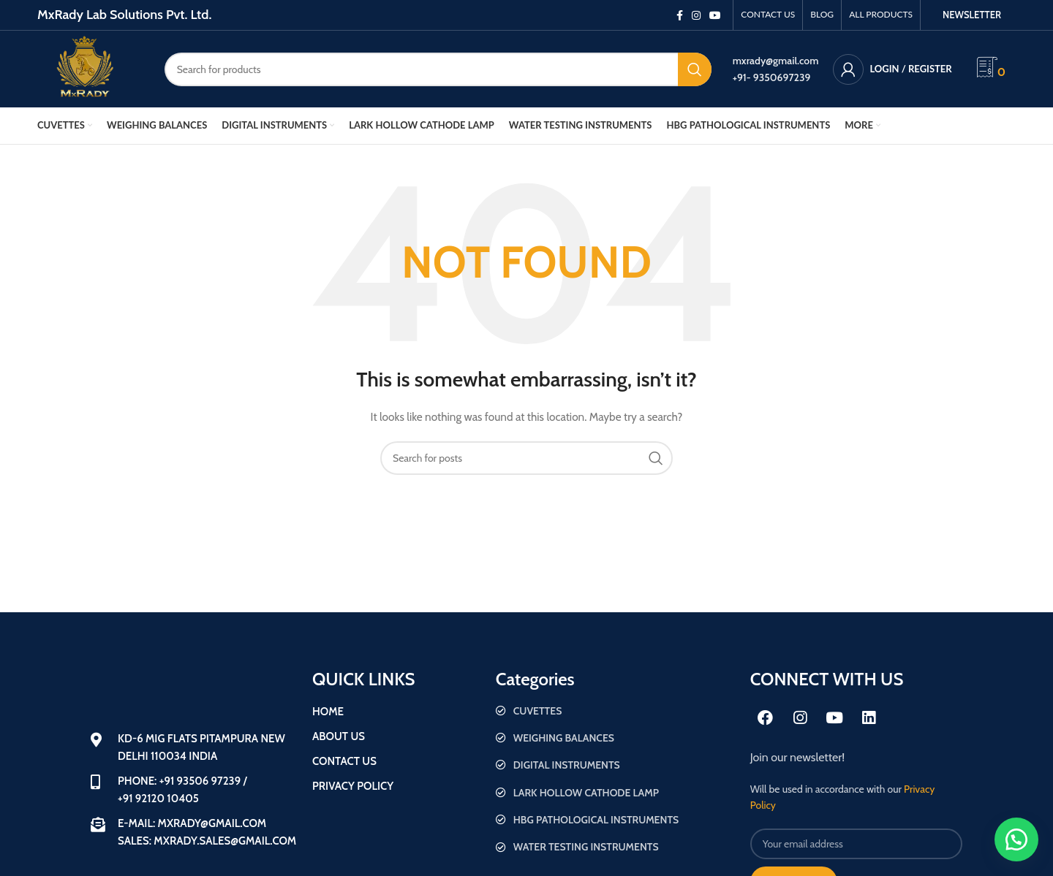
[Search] (438, 69)
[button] (1016, 839)
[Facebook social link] (679, 15)
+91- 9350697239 (772, 77)
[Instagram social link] (696, 15)
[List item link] (616, 711)
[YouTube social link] (715, 15)
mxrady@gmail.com (776, 60)
